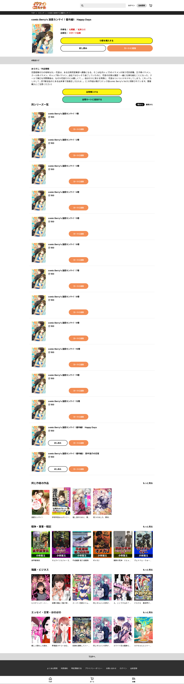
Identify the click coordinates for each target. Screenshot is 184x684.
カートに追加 (130, 48)
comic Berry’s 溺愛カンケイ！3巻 (63, 166)
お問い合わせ (111, 668)
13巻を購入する (106, 40)
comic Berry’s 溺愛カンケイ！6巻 (63, 244)
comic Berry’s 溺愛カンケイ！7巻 (63, 270)
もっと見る (148, 483)
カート (92, 682)
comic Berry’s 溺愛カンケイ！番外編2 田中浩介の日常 (73, 453)
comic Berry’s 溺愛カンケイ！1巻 (63, 113)
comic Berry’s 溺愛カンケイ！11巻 (64, 375)
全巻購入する (92, 92)
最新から (149, 104)
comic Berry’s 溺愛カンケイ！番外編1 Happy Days (72, 427)
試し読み (83, 48)
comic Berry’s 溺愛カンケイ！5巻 (63, 218)
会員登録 (141, 5)
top (33, 13)
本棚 (133, 682)
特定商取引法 (76, 668)
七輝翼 (72, 29)
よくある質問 (52, 668)
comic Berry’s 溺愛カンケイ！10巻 (64, 349)
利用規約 (64, 668)
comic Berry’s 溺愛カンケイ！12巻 (64, 401)
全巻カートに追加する (92, 99)
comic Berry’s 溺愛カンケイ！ (60, 13)
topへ (92, 656)
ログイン (131, 5)
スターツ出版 (75, 33)
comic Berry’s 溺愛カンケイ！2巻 (63, 140)
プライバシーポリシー (93, 668)
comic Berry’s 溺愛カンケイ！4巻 (63, 192)
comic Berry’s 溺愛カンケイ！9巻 (63, 323)
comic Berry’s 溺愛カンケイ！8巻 (63, 296)
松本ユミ (82, 29)
